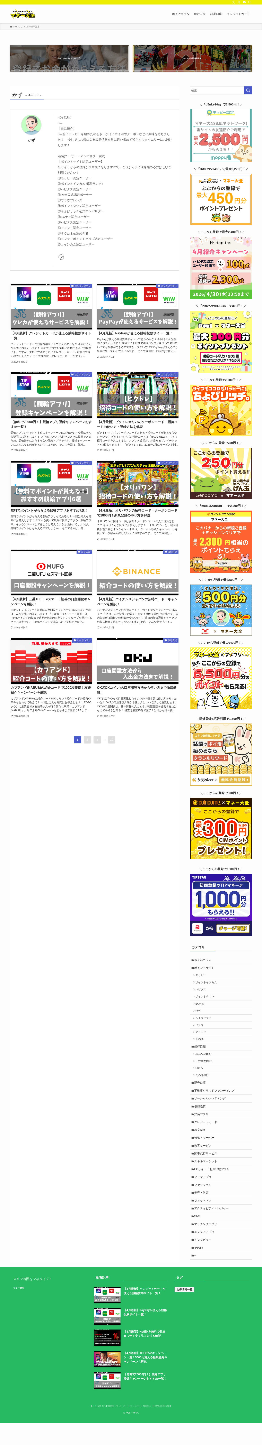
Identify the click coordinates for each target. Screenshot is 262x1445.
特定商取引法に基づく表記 (198, 1426)
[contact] (244, 2)
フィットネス (203, 1215)
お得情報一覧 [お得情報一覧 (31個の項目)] (184, 1309)
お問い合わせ (68, 1426)
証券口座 (201, 1087)
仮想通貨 (201, 1113)
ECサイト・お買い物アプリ (212, 1181)
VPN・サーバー (205, 1147)
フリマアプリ (203, 1189)
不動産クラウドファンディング (215, 1096)
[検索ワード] (221, 90)
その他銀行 (203, 1079)
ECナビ (201, 1002)
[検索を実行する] (248, 90)
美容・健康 (202, 1206)
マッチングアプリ (206, 1240)
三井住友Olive (204, 1064)
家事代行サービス (206, 1164)
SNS (198, 1232)
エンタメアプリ (205, 1249)
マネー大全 (25, 1307)
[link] (61, 257)
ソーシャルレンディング (211, 1104)
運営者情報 (87, 1426)
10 (111, 748)
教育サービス (203, 1155)
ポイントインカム (207, 979)
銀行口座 (201, 1048)
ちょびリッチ (204, 1017)
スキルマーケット (206, 1172)
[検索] (249, 2)
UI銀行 (200, 1071)
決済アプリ (202, 1121)
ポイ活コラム (203, 955)
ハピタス (201, 986)
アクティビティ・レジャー (212, 1223)
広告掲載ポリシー (167, 1426)
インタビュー (203, 1257)
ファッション (203, 1198)
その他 (200, 1040)
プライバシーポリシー (111, 1426)
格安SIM (200, 1138)
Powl (199, 1009)
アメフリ (201, 1032)
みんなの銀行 (204, 1056)
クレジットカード (206, 1130)
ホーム (52, 1426)
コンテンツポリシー (140, 1426)
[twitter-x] (233, 2)
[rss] (239, 2)
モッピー (201, 971)
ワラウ (200, 1025)
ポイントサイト (205, 963)
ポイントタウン (205, 994)
